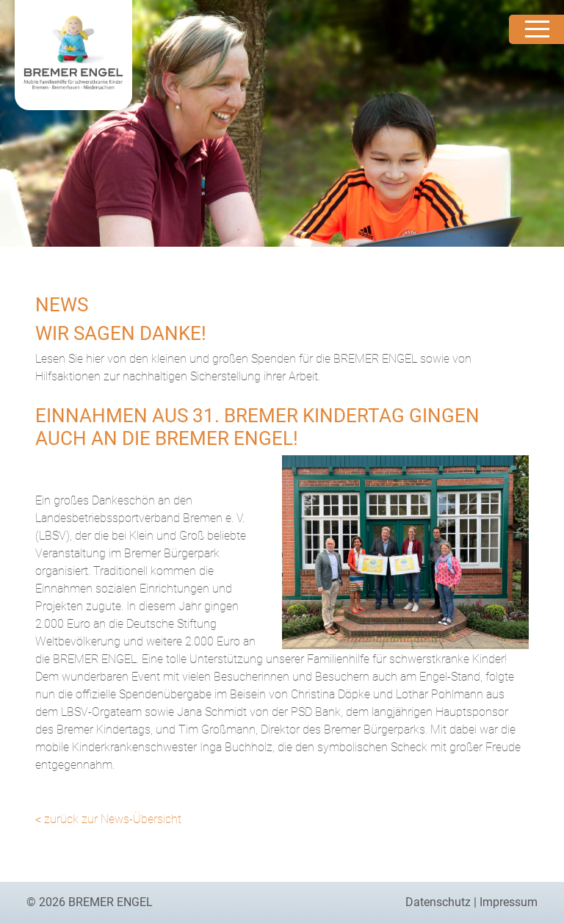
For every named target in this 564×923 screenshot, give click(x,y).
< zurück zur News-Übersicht (108, 819)
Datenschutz (438, 902)
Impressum (509, 902)
